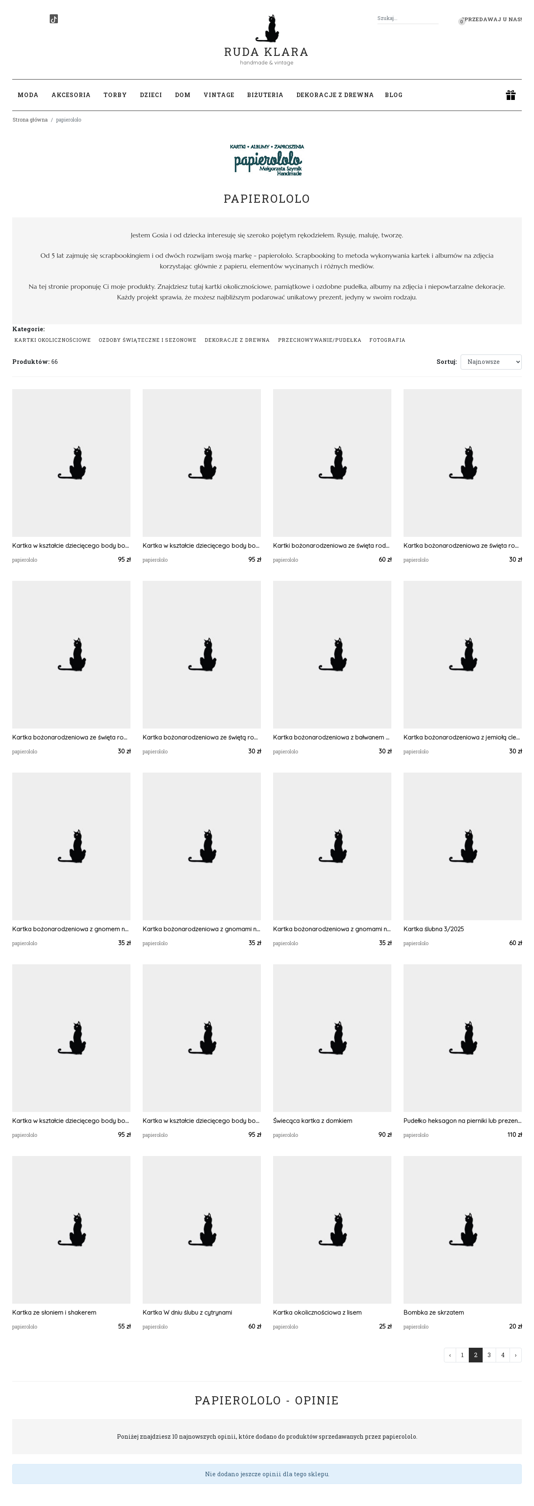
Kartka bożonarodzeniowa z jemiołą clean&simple (463, 737)
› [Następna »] (515, 1355)
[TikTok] (54, 18)
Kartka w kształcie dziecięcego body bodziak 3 (202, 545)
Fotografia (387, 340)
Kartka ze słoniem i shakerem (54, 1312)
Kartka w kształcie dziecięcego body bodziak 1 (71, 1121)
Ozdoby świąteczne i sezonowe (147, 340)
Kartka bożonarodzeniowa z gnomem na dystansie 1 (71, 929)
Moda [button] (28, 95)
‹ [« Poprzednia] (450, 1355)
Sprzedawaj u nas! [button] (491, 19)
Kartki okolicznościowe (52, 340)
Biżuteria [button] (265, 95)
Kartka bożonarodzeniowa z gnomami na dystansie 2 (332, 929)
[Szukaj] (435, 18)
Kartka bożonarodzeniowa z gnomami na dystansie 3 (202, 929)
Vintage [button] (218, 95)
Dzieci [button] (151, 95)
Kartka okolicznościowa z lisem (317, 1312)
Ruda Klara (266, 45)
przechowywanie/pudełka (320, 340)
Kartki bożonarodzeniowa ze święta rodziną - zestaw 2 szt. (332, 545)
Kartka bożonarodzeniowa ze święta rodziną (463, 545)
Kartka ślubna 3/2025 (434, 929)
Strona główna (30, 119)
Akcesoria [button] (71, 95)
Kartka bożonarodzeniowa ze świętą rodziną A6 (202, 737)
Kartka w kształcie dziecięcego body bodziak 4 (71, 545)
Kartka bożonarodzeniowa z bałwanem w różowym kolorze (332, 737)
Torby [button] (115, 95)
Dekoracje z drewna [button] (335, 95)
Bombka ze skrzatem (434, 1312)
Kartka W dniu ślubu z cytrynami (187, 1312)
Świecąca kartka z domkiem (312, 1121)
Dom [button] (183, 95)
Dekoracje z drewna (237, 340)
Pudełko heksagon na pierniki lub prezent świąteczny (463, 1121)
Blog (394, 95)
